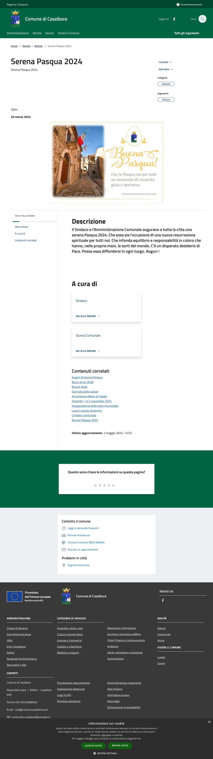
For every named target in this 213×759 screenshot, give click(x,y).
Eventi (161, 663)
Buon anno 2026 (83, 382)
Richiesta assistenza (68, 701)
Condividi (166, 62)
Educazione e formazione (121, 628)
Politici (11, 653)
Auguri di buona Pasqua (87, 377)
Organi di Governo (17, 628)
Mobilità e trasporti (68, 653)
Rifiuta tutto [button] (120, 745)
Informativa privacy (118, 695)
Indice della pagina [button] (24, 215)
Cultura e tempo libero (70, 634)
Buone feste (79, 387)
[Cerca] (202, 19)
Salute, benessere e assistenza (125, 652)
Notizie (38, 46)
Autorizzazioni (115, 659)
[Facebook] (172, 18)
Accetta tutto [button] (93, 745)
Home (14, 46)
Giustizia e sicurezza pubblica (124, 634)
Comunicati (164, 634)
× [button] (209, 722)
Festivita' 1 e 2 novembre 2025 (92, 401)
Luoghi (161, 657)
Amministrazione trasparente (124, 683)
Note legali (113, 701)
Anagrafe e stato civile (70, 628)
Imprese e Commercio (69, 640)
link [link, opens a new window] (139, 738)
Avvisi (161, 640)
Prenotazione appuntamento (73, 683)
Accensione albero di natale (89, 396)
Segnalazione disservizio (71, 689)
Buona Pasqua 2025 (85, 420)
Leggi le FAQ (64, 695)
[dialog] (106, 738)
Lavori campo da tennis (87, 410)
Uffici (10, 640)
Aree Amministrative (19, 634)
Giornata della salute (85, 391)
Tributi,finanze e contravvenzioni (126, 640)
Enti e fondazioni (16, 646)
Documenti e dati (16, 665)
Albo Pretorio (114, 689)
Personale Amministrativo (22, 659)
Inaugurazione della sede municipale (95, 406)
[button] (106, 753)
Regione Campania (17, 4)
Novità (26, 46)
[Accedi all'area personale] (189, 4)
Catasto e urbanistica (69, 646)
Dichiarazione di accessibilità (123, 707)
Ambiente (112, 646)
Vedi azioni (166, 69)
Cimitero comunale (84, 415)
